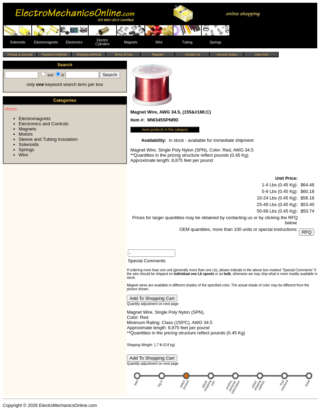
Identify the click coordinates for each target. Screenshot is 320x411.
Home (11, 108)
